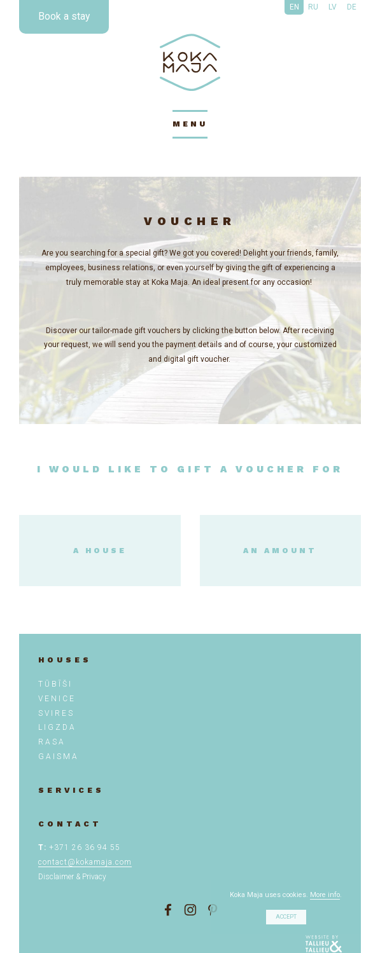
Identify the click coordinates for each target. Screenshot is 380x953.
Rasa (52, 741)
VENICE (57, 698)
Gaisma (58, 756)
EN (294, 7)
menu (190, 124)
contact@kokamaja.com (85, 862)
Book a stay (64, 16)
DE (351, 7)
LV (332, 7)
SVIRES (56, 713)
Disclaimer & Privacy (72, 876)
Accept (286, 917)
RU (313, 7)
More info (325, 895)
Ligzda (57, 727)
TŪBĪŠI (55, 684)
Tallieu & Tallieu (324, 944)
